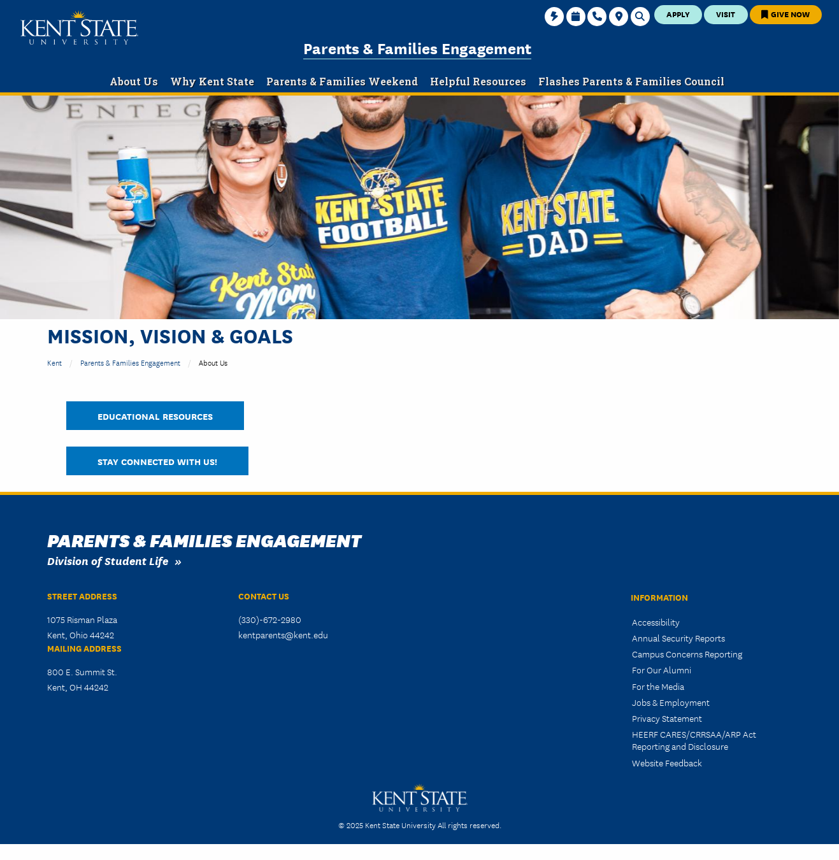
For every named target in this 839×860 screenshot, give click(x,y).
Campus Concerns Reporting (687, 654)
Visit (725, 13)
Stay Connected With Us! (157, 461)
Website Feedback (667, 763)
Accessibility (656, 622)
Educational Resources (155, 415)
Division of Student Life (107, 560)
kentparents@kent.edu (283, 634)
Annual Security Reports (678, 638)
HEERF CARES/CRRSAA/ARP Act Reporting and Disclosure (694, 740)
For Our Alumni (661, 670)
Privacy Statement (667, 718)
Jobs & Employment (671, 702)
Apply (678, 13)
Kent (54, 362)
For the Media (658, 686)
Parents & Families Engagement (417, 47)
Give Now (785, 13)
